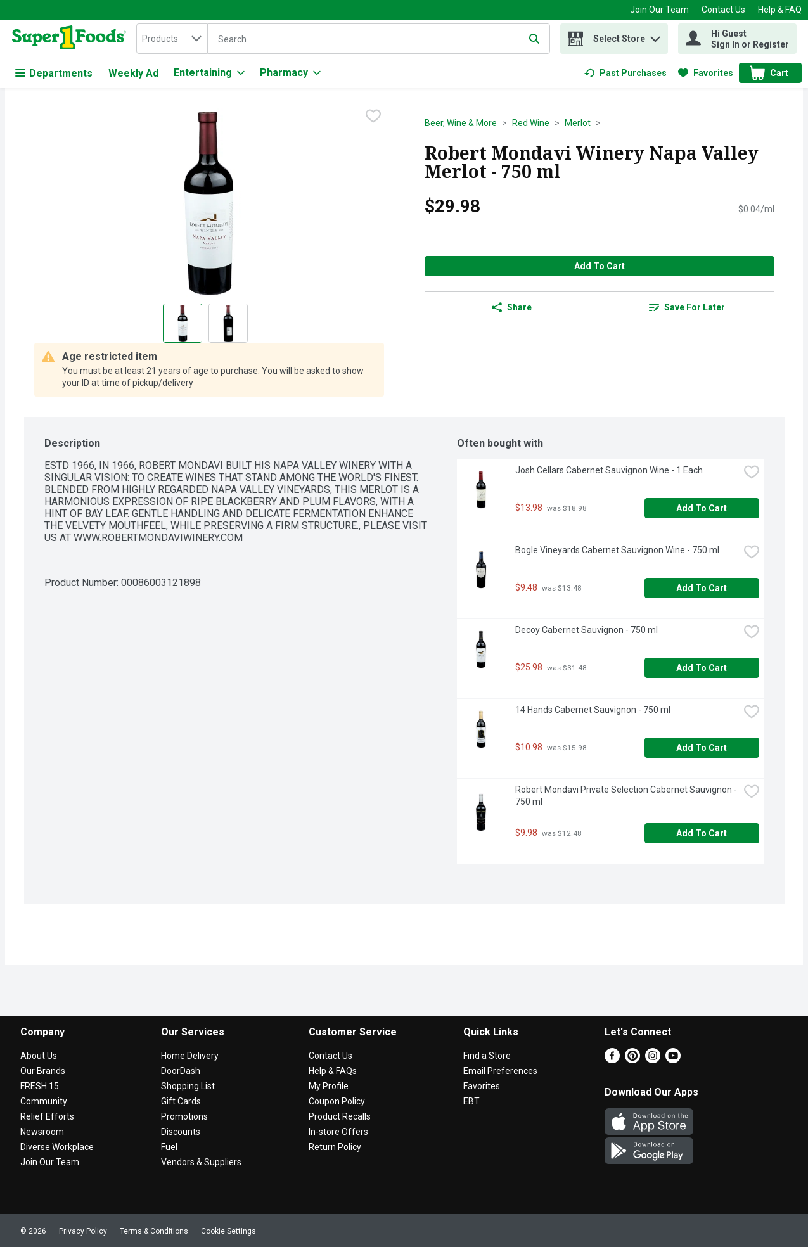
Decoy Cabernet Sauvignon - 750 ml (586, 630)
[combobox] (171, 38)
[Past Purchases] (625, 73)
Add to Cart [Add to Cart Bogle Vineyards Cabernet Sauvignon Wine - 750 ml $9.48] (701, 588)
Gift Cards (181, 1101)
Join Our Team (659, 9)
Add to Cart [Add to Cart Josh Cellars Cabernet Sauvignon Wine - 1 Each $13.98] (701, 508)
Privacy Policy (83, 1231)
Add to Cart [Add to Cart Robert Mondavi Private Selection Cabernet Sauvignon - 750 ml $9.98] (701, 833)
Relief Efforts (47, 1116)
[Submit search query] (534, 39)
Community (43, 1101)
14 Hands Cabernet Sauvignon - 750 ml (592, 710)
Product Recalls (340, 1116)
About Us (38, 1056)
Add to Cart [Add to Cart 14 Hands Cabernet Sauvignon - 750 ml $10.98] (701, 748)
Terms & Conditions (154, 1231)
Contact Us (723, 9)
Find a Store (487, 1056)
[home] (72, 38)
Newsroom (42, 1132)
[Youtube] (673, 1060)
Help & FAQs (333, 1071)
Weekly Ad (133, 73)
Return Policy (335, 1147)
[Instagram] (652, 1060)
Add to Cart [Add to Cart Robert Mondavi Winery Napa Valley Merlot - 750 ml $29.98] (599, 266)
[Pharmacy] (290, 73)
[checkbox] (373, 117)
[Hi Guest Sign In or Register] (737, 38)
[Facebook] (612, 1060)
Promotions (184, 1116)
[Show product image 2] (228, 323)
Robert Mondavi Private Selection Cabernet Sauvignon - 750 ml (626, 795)
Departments (54, 73)
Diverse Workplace (57, 1147)
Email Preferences (500, 1071)
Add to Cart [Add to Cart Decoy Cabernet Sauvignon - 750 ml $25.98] (701, 668)
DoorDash (180, 1071)
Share (512, 307)
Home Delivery (190, 1056)
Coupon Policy (337, 1101)
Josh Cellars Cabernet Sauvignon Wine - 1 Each (609, 470)
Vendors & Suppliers (201, 1162)
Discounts (180, 1132)
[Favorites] (705, 73)
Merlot (578, 123)
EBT (471, 1101)
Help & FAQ (780, 9)
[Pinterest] (632, 1060)
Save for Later (687, 307)
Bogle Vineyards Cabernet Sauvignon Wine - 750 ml (617, 550)
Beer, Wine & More (461, 123)
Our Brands (42, 1071)
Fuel (169, 1147)
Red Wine (530, 123)
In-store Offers (338, 1132)
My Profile (329, 1086)
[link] (625, 73)
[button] (655, 35)
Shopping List (188, 1086)
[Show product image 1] (182, 323)
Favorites (481, 1086)
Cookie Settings (228, 1231)
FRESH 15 (39, 1086)
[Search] (378, 39)
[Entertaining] (209, 73)
